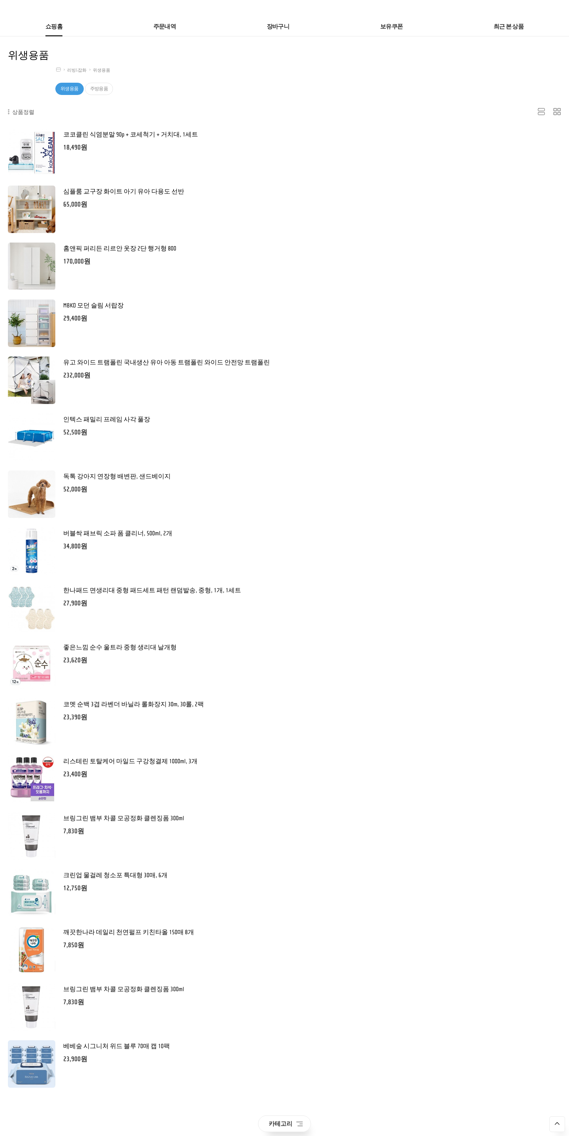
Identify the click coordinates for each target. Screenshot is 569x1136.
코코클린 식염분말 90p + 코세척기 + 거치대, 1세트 (130, 134)
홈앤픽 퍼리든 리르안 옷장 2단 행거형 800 (119, 248)
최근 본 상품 (509, 26)
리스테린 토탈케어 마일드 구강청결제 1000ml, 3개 (130, 761)
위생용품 (101, 70)
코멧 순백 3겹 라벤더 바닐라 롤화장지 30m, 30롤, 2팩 (133, 704)
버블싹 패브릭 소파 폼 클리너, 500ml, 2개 (117, 533)
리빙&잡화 (77, 70)
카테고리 (286, 1123)
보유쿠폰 (391, 26)
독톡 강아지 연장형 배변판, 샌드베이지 (117, 476)
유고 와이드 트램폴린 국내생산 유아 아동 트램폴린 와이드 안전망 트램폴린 (166, 362)
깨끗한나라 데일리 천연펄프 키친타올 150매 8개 (128, 932)
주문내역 (164, 26)
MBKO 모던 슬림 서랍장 (93, 305)
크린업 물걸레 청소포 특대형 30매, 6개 (115, 875)
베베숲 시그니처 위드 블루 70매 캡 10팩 (116, 1046)
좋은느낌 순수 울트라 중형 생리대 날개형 (120, 647)
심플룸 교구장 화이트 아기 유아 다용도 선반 (123, 191)
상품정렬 (21, 112)
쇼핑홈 (53, 26)
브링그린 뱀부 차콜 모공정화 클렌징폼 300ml (123, 818)
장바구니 (278, 26)
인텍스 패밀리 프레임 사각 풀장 (106, 419)
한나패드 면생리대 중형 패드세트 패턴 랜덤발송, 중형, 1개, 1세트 (152, 590)
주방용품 (99, 88)
